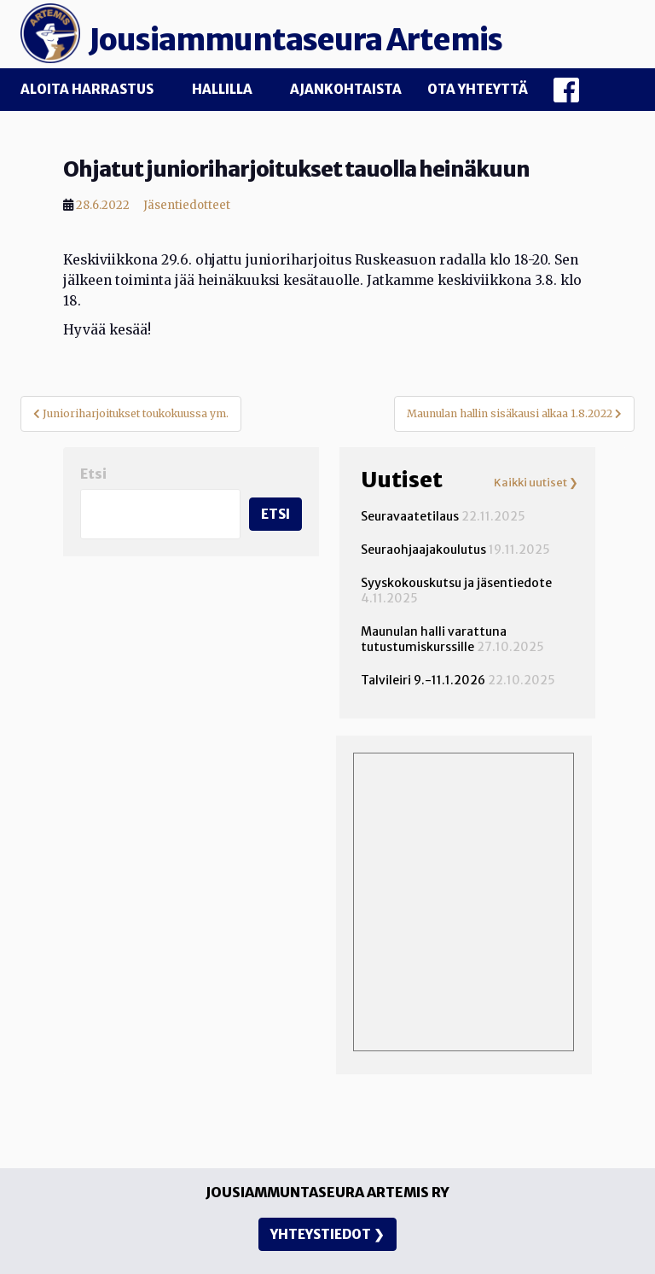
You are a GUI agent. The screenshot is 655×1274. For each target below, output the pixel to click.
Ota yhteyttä (477, 89)
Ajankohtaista (346, 89)
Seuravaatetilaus (410, 516)
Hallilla (222, 89)
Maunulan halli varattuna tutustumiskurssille (434, 639)
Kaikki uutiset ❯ (536, 483)
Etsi (93, 474)
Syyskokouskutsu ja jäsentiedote (456, 582)
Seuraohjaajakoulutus (423, 549)
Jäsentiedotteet (186, 205)
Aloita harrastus (87, 89)
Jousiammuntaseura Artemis (295, 40)
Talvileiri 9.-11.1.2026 (423, 680)
